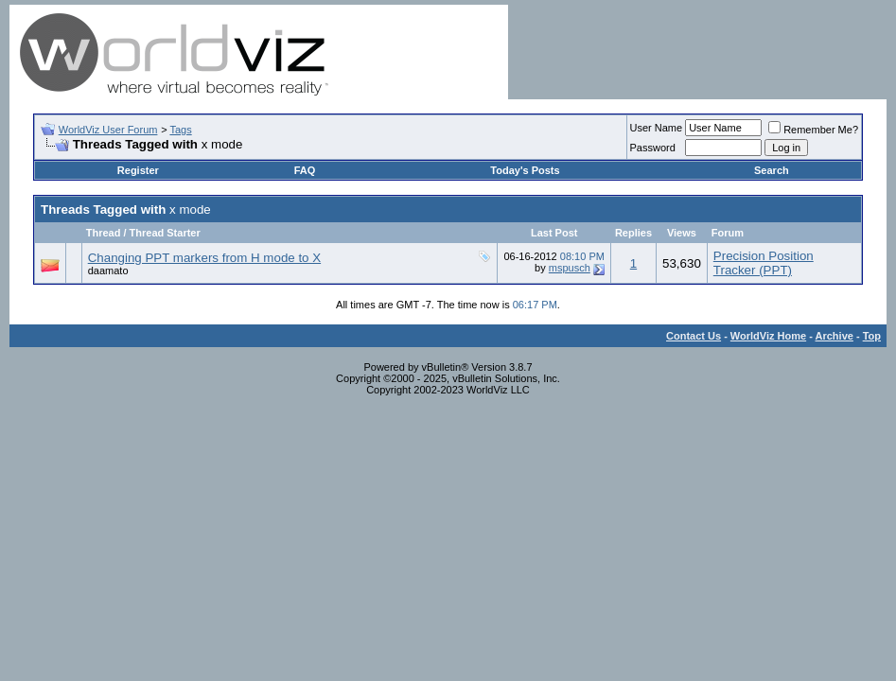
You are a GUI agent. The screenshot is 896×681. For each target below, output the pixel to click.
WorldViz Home (768, 335)
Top (872, 335)
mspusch (569, 267)
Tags (180, 129)
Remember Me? (813, 129)
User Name (656, 127)
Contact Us (693, 335)
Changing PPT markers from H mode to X (204, 258)
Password (653, 147)
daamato (108, 270)
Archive (834, 335)
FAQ (305, 170)
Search (771, 170)
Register (138, 170)
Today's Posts (524, 170)
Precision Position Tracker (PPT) (763, 263)
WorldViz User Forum (108, 129)
